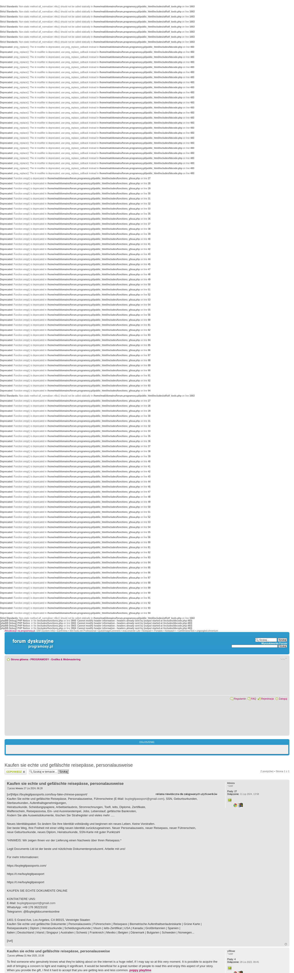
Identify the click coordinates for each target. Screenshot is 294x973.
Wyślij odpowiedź (16, 771)
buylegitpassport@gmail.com (144, 798)
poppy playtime (140, 970)
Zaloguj (283, 698)
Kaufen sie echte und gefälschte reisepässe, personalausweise (69, 765)
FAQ (253, 698)
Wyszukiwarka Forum (274, 643)
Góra (286, 944)
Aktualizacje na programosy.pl (20, 631)
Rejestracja (267, 698)
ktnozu (19, 788)
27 (232, 791)
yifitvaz (19, 955)
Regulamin (240, 698)
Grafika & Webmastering (66, 659)
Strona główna (19, 659)
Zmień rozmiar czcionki (283, 658)
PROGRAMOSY (40, 659)
